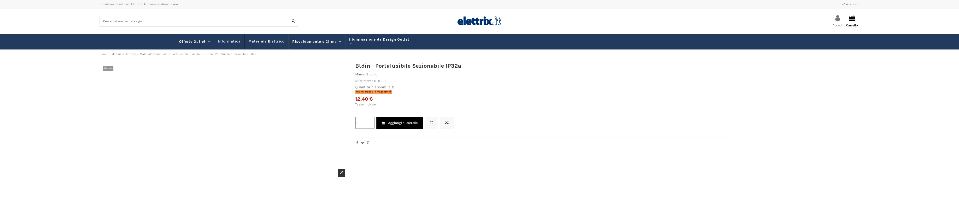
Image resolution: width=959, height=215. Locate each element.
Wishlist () (851, 4)
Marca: (360, 74)
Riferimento (364, 81)
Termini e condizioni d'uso (161, 4)
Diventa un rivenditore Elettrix (119, 4)
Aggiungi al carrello (399, 123)
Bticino (371, 74)
